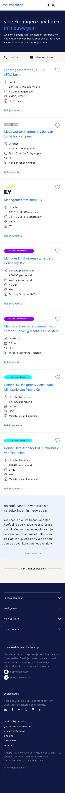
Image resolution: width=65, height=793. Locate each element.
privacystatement (14, 730)
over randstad (12, 628)
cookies (8, 735)
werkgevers (11, 608)
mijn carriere (11, 618)
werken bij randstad (15, 721)
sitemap (8, 744)
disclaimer (10, 740)
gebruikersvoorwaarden (18, 726)
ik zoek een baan (13, 597)
